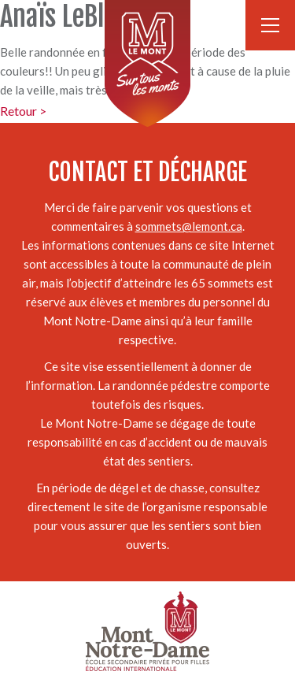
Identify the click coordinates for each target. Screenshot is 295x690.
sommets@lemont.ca (188, 226)
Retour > (23, 110)
